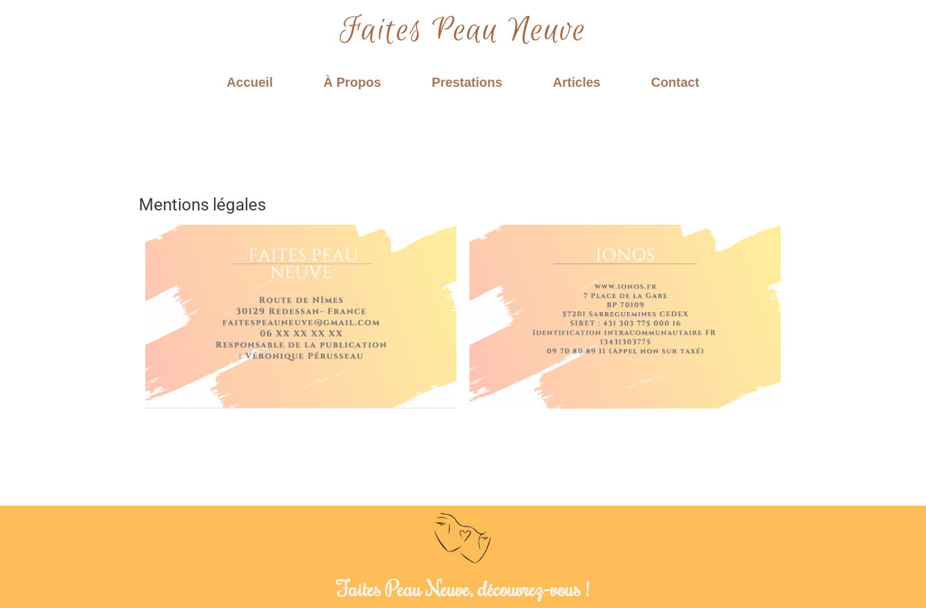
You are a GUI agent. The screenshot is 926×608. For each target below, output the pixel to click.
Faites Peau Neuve (463, 30)
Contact (675, 82)
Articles (576, 82)
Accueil (250, 82)
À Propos (352, 82)
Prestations (467, 82)
